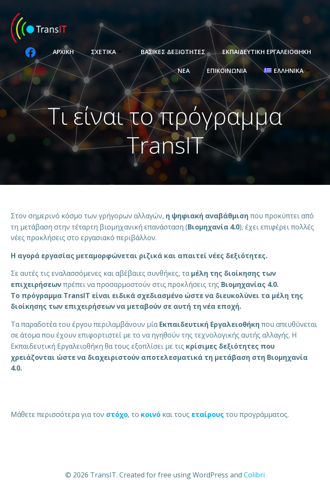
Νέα (184, 70)
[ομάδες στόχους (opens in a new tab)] (150, 414)
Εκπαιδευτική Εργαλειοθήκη (266, 52)
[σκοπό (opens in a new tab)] (117, 414)
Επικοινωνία (227, 70)
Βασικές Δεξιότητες (173, 52)
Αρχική (63, 52)
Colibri (254, 475)
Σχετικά (107, 52)
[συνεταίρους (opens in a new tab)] (207, 414)
